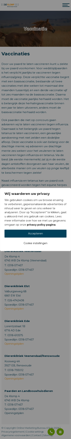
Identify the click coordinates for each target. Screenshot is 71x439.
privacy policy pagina (41, 224)
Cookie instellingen (35, 243)
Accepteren (35, 233)
